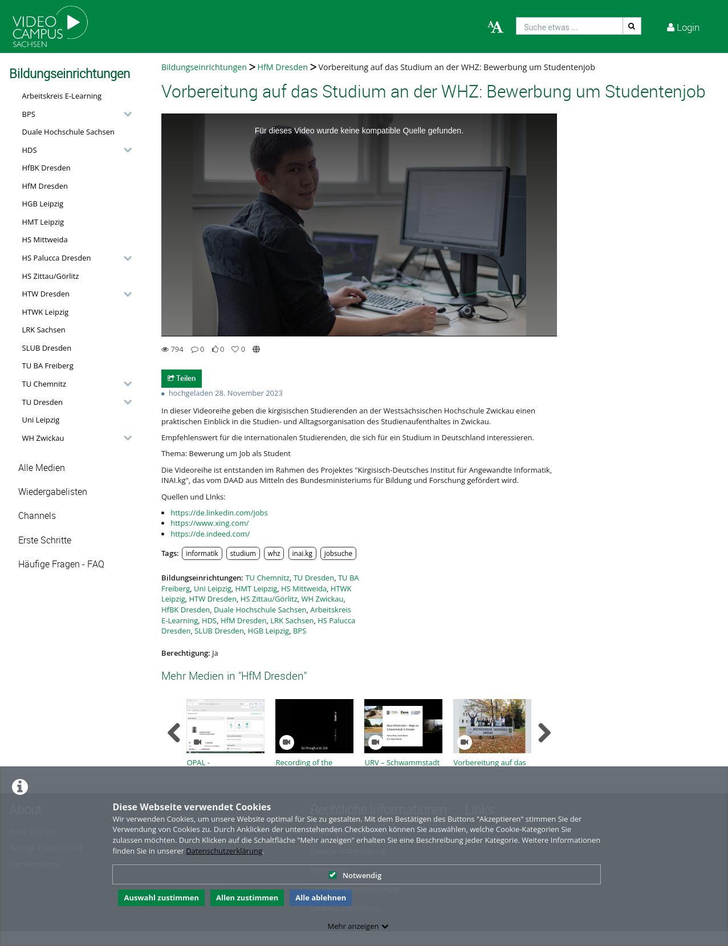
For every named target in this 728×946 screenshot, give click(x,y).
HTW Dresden (46, 294)
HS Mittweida (45, 239)
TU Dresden (42, 402)
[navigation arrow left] (174, 733)
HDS (29, 150)
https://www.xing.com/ (209, 523)
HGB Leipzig (43, 203)
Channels (37, 516)
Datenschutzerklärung (224, 851)
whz (274, 553)
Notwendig (354, 875)
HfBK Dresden (46, 168)
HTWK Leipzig (45, 312)
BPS (28, 114)
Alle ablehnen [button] (320, 897)
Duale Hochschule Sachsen (68, 132)
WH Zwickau (43, 438)
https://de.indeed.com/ (210, 534)
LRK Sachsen (44, 329)
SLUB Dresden (47, 348)
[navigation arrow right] (544, 733)
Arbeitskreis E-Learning (62, 96)
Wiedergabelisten (52, 492)
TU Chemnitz (44, 384)
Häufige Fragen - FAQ (61, 564)
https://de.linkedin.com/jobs (218, 512)
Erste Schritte (44, 540)
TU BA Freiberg (48, 365)
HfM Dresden (45, 186)
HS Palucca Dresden (56, 258)
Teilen (182, 378)
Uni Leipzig (41, 420)
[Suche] (632, 26)
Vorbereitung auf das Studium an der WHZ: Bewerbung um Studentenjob (456, 67)
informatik (202, 553)
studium (243, 553)
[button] (74, 114)
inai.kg (302, 553)
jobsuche (338, 553)
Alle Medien (41, 468)
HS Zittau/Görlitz (50, 276)
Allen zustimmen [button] (247, 897)
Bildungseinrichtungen (204, 67)
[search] (569, 26)
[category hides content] (124, 114)
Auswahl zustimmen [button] (161, 897)
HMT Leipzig (43, 222)
